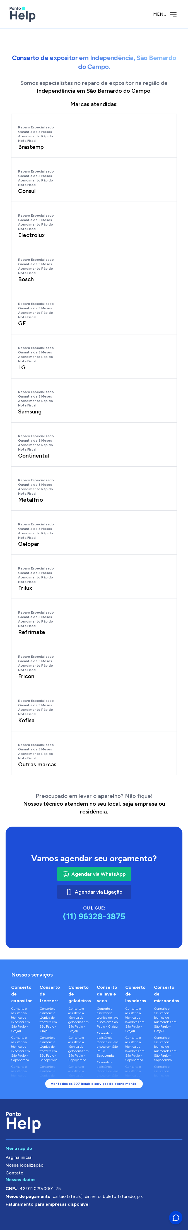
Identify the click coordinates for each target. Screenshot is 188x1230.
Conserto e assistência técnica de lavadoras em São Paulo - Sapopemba (134, 1049)
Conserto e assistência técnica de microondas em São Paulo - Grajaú (165, 1020)
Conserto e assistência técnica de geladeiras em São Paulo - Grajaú (78, 1020)
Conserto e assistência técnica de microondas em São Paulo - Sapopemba (165, 1049)
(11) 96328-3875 (94, 916)
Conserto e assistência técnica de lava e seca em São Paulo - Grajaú (108, 1017)
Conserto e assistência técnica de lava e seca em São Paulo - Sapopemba (108, 1044)
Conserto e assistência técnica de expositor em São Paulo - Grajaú (20, 1020)
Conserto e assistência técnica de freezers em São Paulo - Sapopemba (48, 1049)
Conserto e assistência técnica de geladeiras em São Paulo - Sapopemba (78, 1049)
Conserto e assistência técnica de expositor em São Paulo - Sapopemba (20, 1049)
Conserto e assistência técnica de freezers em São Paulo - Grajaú (48, 1020)
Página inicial (19, 1157)
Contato (14, 1173)
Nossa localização (25, 1165)
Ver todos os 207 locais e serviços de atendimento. (94, 1084)
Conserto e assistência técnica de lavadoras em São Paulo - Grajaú (134, 1020)
